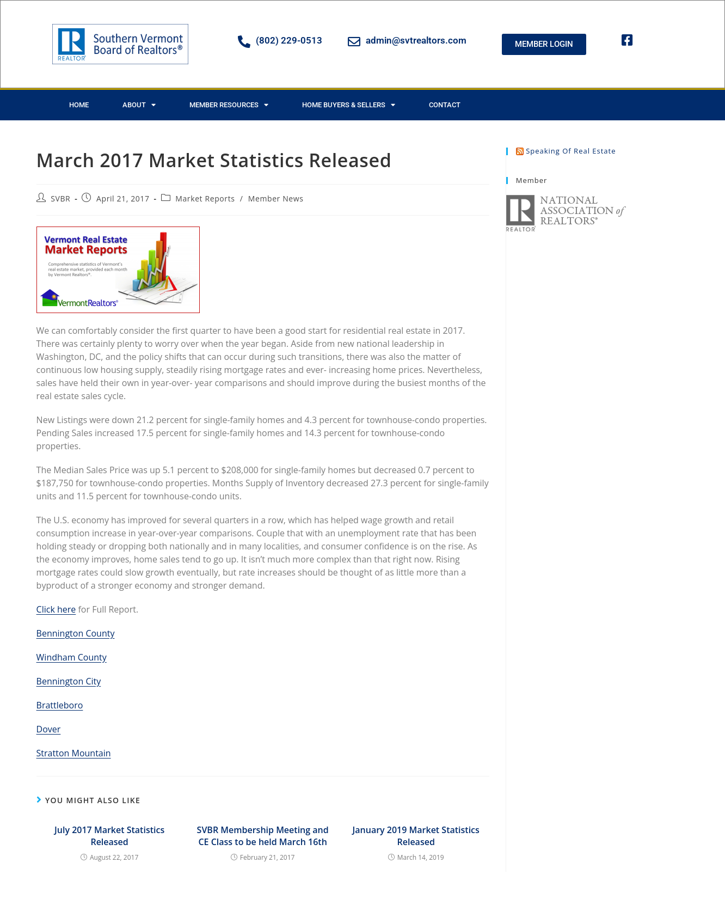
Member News (276, 198)
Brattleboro (59, 705)
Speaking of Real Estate (571, 151)
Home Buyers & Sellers (348, 105)
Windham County (71, 657)
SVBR (60, 198)
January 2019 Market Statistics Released (415, 836)
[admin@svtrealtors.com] (354, 41)
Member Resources (228, 105)
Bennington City (68, 681)
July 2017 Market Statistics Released (109, 836)
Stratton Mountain (73, 753)
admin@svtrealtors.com (416, 40)
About (139, 105)
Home (79, 105)
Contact (444, 105)
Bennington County (75, 633)
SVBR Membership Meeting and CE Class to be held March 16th (263, 836)
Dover (48, 729)
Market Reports (205, 198)
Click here (56, 609)
